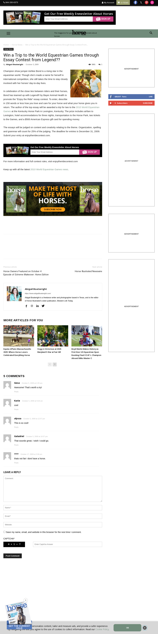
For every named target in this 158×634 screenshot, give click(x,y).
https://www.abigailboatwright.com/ (38, 293)
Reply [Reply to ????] (16, 463)
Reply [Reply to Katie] (16, 409)
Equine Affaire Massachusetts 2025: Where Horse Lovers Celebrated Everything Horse (17, 352)
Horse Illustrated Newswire (88, 271)
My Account (108, 2)
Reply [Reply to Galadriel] (16, 445)
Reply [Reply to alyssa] (16, 427)
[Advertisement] (52, 591)
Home (6, 44)
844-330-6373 (12, 2)
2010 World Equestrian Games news (49, 169)
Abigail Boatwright (14, 64)
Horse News (17, 44)
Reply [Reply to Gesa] (16, 392)
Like (150, 96)
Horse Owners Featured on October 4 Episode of (26, 273)
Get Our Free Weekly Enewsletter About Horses (78, 14)
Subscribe (147, 103)
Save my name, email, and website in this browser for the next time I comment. (43, 532)
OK (127, 628)
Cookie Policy (102, 629)
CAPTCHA (9, 538)
